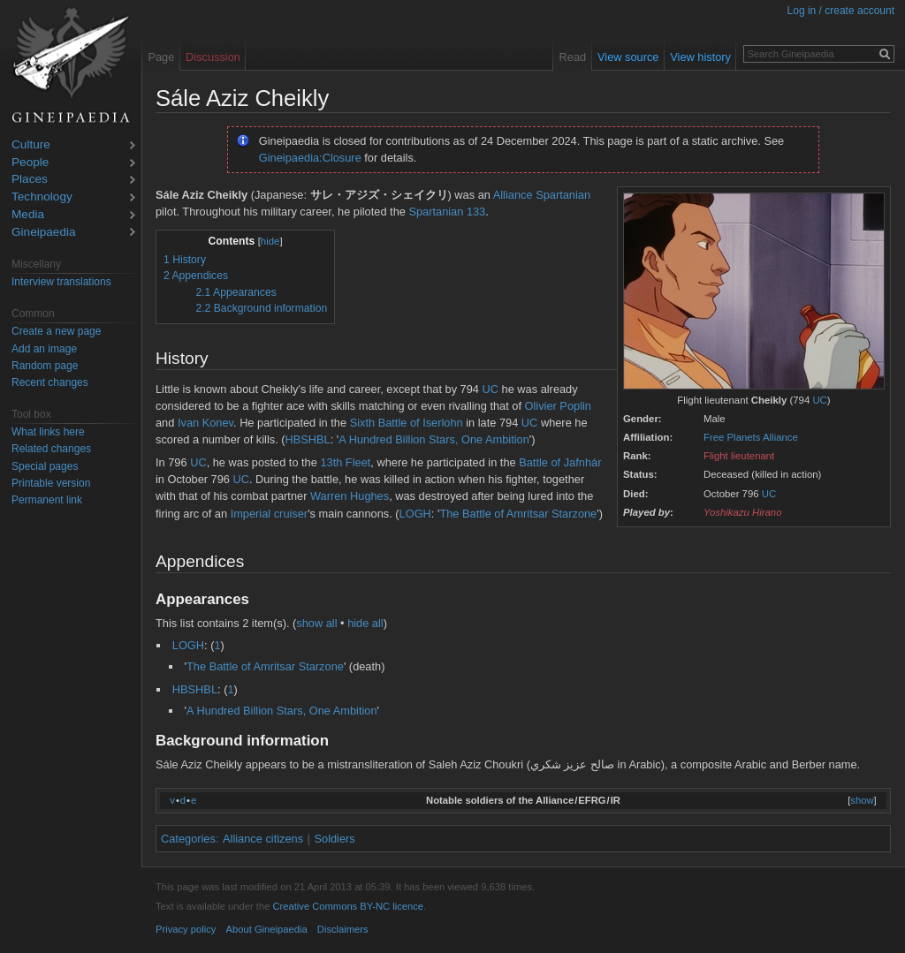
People (30, 163)
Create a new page (56, 331)
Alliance (513, 194)
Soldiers (335, 838)
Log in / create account (840, 10)
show (861, 800)
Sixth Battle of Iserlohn (406, 422)
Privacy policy (186, 929)
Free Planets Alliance (750, 437)
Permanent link (46, 500)
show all (316, 623)
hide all (365, 623)
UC (819, 400)
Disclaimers (343, 929)
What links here (48, 432)
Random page (44, 365)
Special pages (44, 466)
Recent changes (49, 382)
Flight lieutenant (738, 455)
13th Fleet (345, 462)
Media (27, 215)
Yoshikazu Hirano (742, 512)
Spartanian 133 (446, 211)
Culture (30, 145)
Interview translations (61, 282)
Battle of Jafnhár (560, 462)
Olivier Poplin (558, 405)
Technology (41, 197)
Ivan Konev (205, 422)
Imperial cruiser (269, 513)
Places (29, 179)
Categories (188, 838)
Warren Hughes (349, 496)
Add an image (44, 349)
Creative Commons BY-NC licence (347, 906)
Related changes (51, 448)
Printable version (50, 483)
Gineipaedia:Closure (310, 157)
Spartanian (563, 194)
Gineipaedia (43, 232)
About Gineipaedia (267, 929)
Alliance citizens (263, 838)
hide (270, 241)
